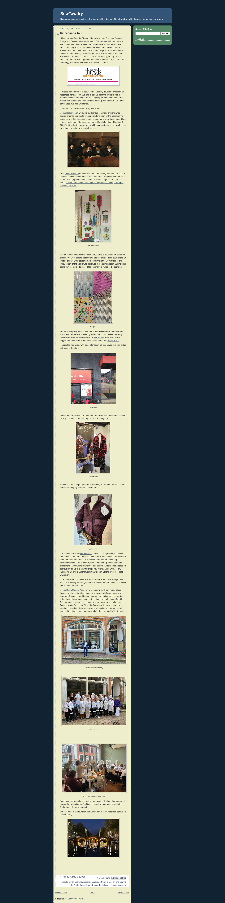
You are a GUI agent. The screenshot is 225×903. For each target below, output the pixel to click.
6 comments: (105, 878)
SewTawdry (71, 13)
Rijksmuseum (72, 113)
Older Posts (123, 893)
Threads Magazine (118, 885)
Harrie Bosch (113, 340)
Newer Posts (61, 893)
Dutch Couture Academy (77, 590)
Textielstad (98, 337)
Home (92, 893)
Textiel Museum (72, 174)
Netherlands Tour (71, 33)
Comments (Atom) (76, 899)
